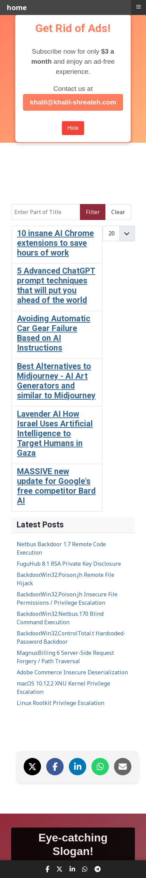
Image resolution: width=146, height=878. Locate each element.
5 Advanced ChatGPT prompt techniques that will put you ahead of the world (56, 285)
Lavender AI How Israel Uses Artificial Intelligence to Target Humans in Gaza (55, 433)
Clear (118, 212)
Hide (73, 128)
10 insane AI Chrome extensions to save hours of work (55, 243)
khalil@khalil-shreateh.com (73, 102)
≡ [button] (138, 6)
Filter (93, 212)
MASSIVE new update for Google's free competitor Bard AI (56, 486)
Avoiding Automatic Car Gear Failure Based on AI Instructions (53, 333)
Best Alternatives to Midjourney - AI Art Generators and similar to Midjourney (56, 380)
